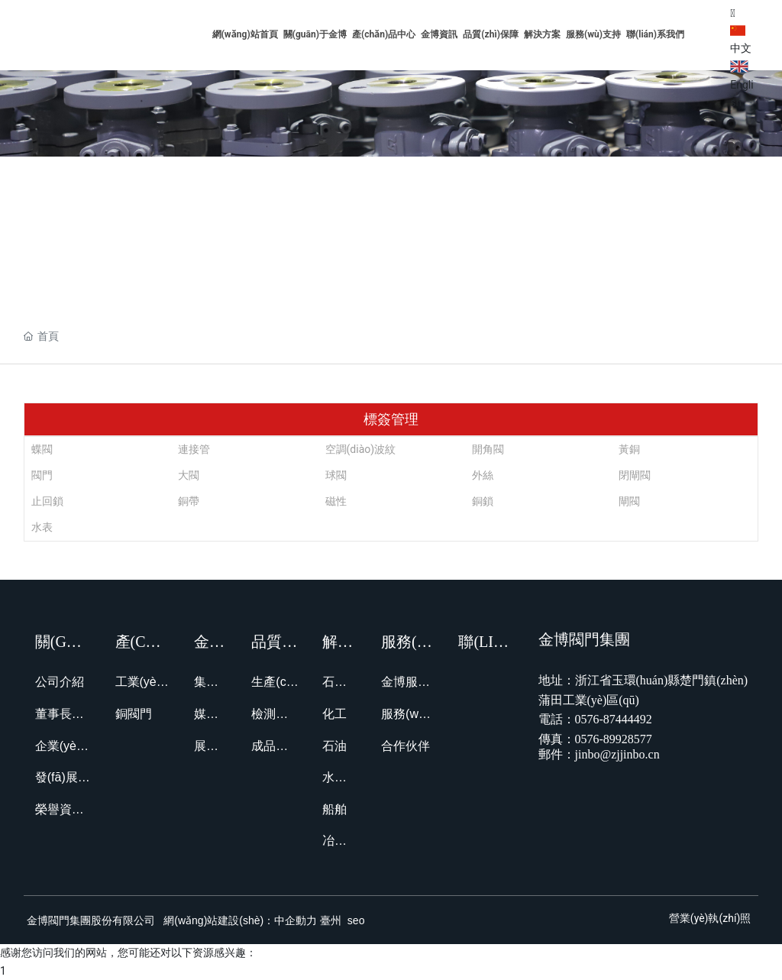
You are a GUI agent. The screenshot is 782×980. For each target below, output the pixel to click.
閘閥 (629, 501)
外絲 (482, 475)
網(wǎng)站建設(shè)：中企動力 (240, 920)
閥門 (42, 475)
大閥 (188, 475)
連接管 (194, 449)
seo (354, 920)
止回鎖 (47, 501)
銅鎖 (482, 501)
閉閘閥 (635, 475)
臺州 (330, 920)
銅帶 (188, 501)
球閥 (336, 475)
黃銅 (629, 449)
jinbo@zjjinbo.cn (617, 754)
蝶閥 (42, 449)
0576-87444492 (613, 719)
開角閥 (488, 449)
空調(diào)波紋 (360, 449)
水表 (42, 527)
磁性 (336, 501)
